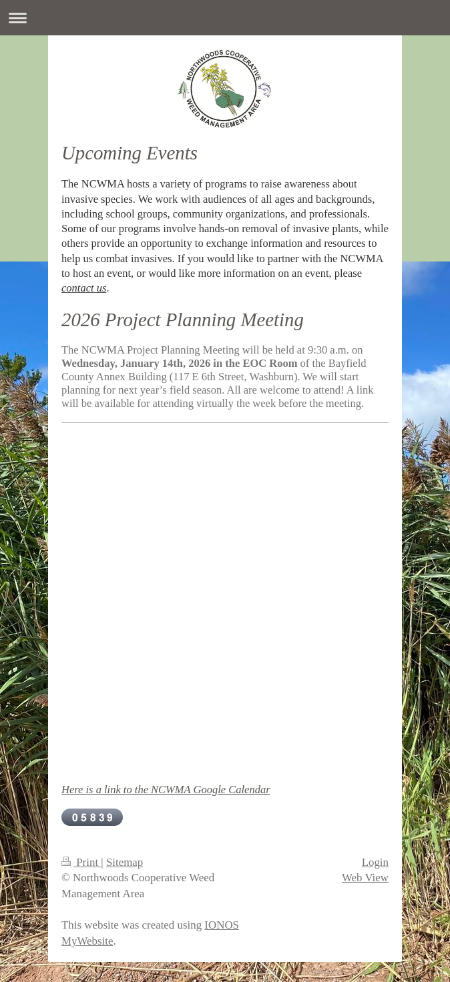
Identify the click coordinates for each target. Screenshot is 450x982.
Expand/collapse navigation (225, 17)
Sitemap (124, 862)
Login (375, 862)
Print (81, 862)
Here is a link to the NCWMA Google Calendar (165, 789)
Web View (365, 877)
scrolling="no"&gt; (228, 600)
